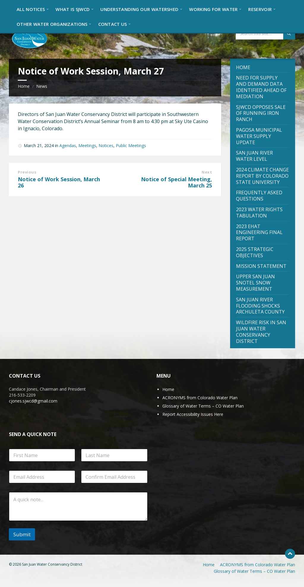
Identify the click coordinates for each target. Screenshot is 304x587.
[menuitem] (31, 9)
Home (24, 86)
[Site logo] (29, 38)
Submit (22, 534)
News (41, 86)
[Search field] (265, 33)
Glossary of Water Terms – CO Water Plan (203, 406)
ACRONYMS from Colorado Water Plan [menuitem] (257, 564)
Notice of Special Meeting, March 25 (176, 182)
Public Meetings (131, 145)
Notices (106, 145)
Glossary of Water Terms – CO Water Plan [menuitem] (254, 571)
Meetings (87, 145)
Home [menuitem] (209, 564)
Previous (27, 172)
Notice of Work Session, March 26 (59, 182)
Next (207, 172)
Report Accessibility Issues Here (192, 414)
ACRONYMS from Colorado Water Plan (200, 397)
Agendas (67, 145)
